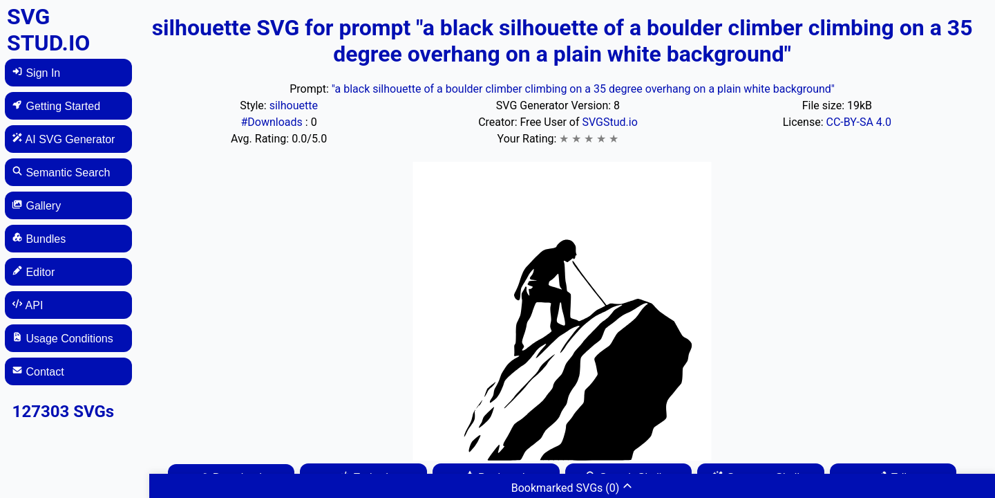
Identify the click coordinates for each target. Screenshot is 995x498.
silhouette (293, 105)
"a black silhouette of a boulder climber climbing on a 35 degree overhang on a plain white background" (583, 88)
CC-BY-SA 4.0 (858, 122)
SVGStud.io (609, 122)
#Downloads (272, 122)
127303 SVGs (63, 411)
